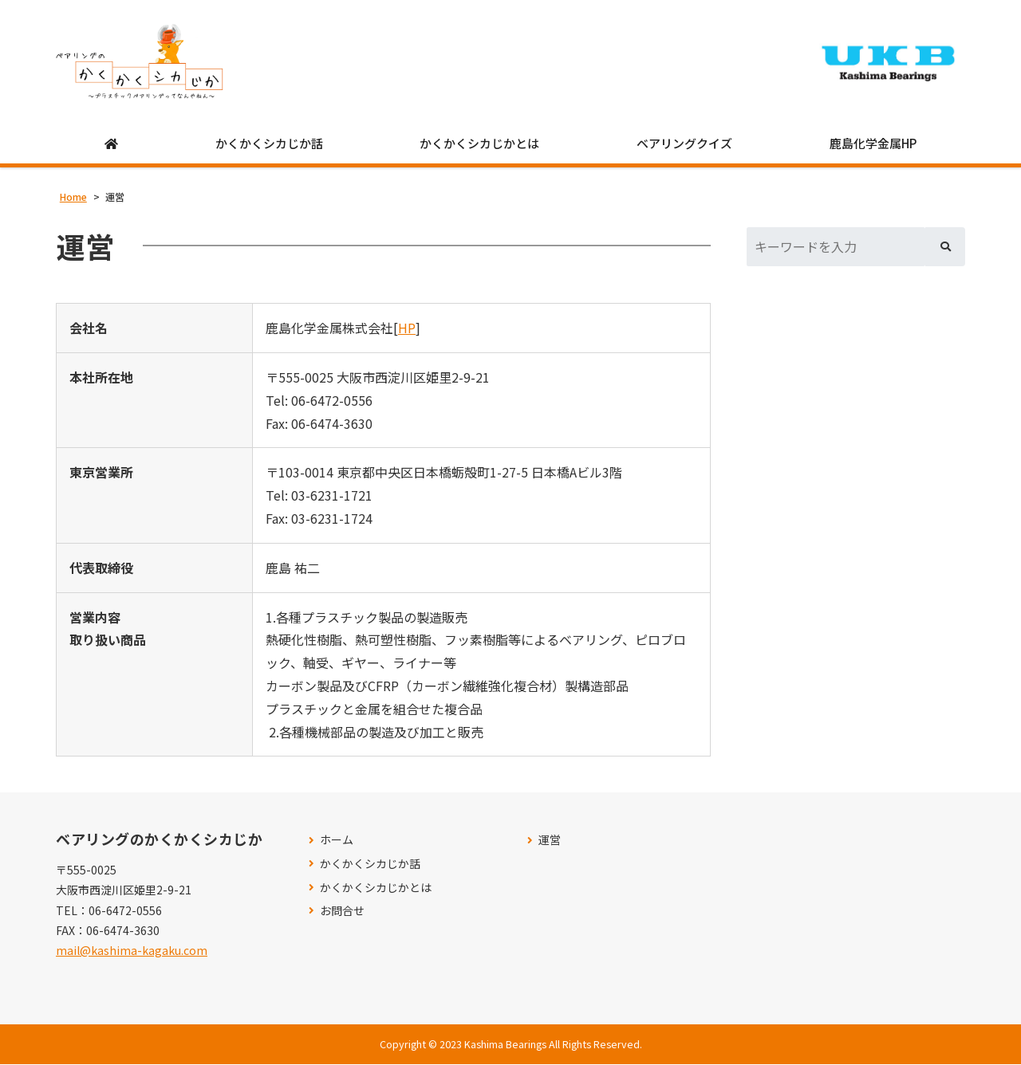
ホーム (336, 840)
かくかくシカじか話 (269, 144)
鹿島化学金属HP (873, 144)
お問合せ (342, 911)
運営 (549, 840)
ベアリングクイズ (684, 144)
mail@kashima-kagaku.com (131, 951)
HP (407, 328)
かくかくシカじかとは (479, 144)
